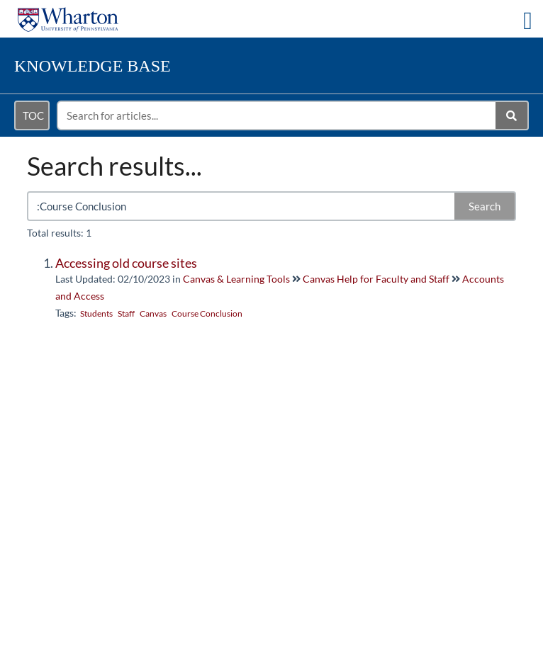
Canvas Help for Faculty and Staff (376, 279)
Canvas (153, 313)
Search (484, 206)
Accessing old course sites (126, 263)
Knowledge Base (92, 66)
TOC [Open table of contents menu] (33, 115)
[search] (277, 115)
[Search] (512, 115)
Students (96, 313)
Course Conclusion (207, 313)
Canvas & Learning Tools (236, 279)
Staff (126, 313)
